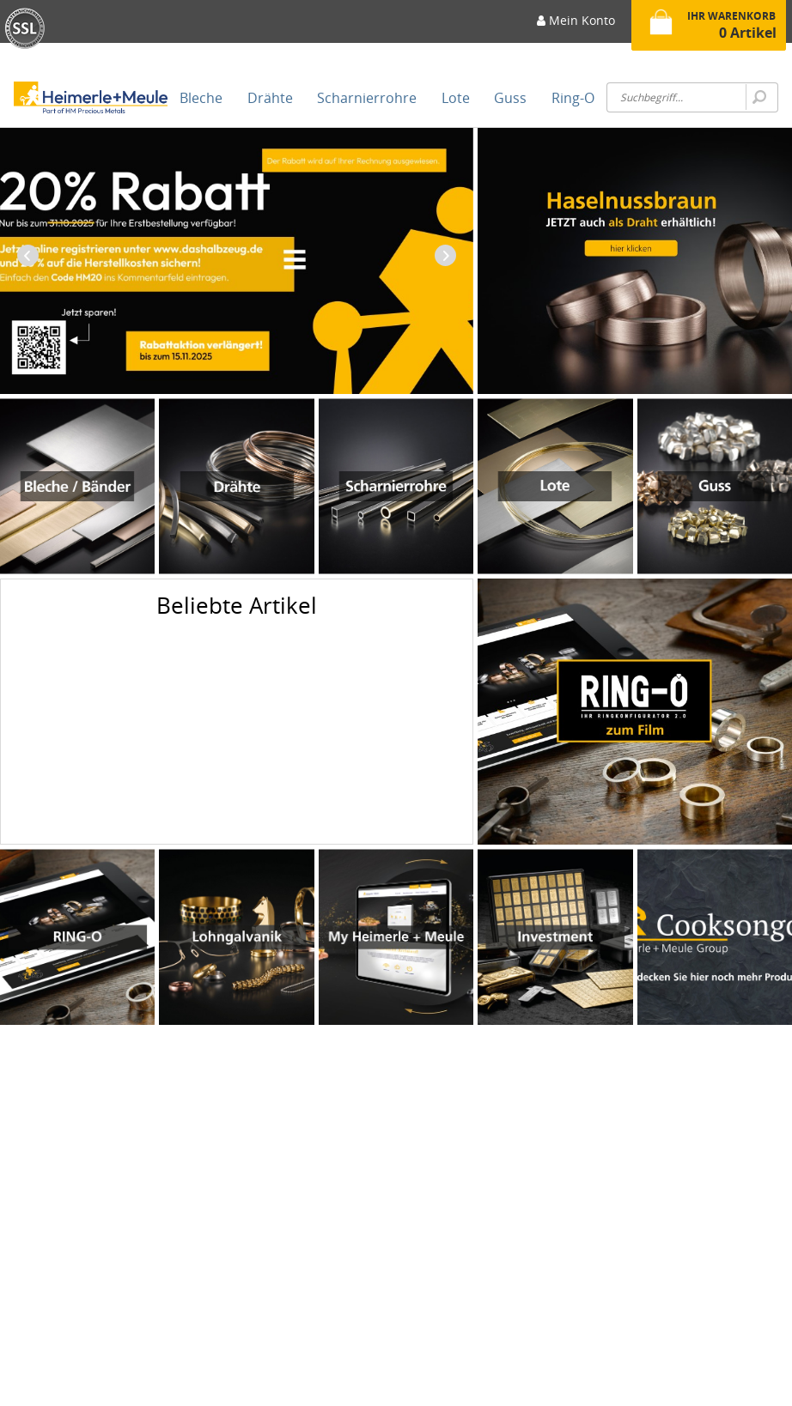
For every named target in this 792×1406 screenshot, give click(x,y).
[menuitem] (576, 25)
